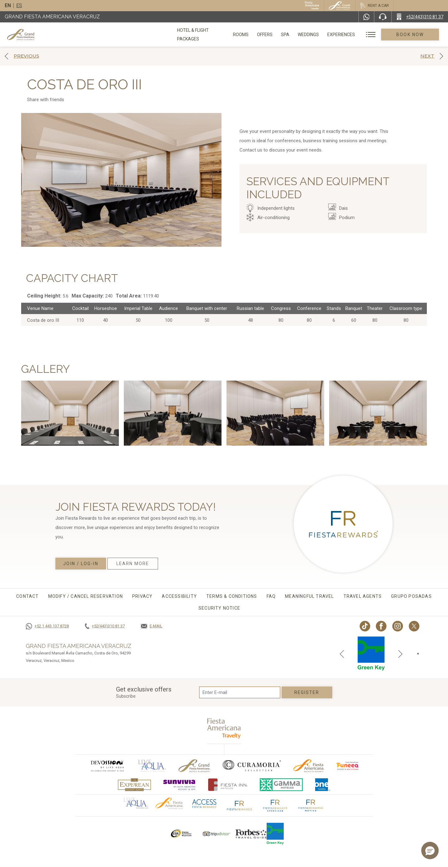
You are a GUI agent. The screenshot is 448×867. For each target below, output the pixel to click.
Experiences (348, 34)
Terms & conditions (231, 596)
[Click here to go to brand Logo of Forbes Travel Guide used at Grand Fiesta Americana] (251, 833)
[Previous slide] (342, 653)
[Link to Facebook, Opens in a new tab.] (381, 626)
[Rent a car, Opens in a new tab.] (374, 5)
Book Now (413, 34)
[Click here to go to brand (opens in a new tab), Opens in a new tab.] (107, 765)
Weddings (315, 34)
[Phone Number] (382, 16)
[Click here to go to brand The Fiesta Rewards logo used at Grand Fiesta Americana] (240, 805)
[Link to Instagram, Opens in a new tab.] (397, 626)
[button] (430, 850)
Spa (292, 34)
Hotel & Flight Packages (204, 36)
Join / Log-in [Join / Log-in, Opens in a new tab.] (80, 563)
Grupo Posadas (411, 596)
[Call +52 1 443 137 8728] (47, 626)
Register (307, 692)
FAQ (271, 596)
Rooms (248, 34)
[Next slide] (400, 653)
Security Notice (219, 608)
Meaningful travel (309, 596)
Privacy (142, 596)
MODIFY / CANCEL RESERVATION (85, 596)
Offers (272, 34)
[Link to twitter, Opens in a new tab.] (414, 626)
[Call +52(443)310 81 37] (420, 16)
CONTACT (27, 596)
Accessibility (179, 596)
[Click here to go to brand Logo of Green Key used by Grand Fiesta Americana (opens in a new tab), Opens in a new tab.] (275, 834)
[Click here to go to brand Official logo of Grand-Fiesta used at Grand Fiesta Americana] (195, 765)
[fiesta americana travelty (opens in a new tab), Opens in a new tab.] (224, 728)
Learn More (132, 563)
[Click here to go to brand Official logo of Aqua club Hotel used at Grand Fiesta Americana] (136, 802)
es (19, 5)
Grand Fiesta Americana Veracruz (52, 17)
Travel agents (362, 596)
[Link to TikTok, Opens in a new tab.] (365, 626)
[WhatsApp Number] (366, 16)
